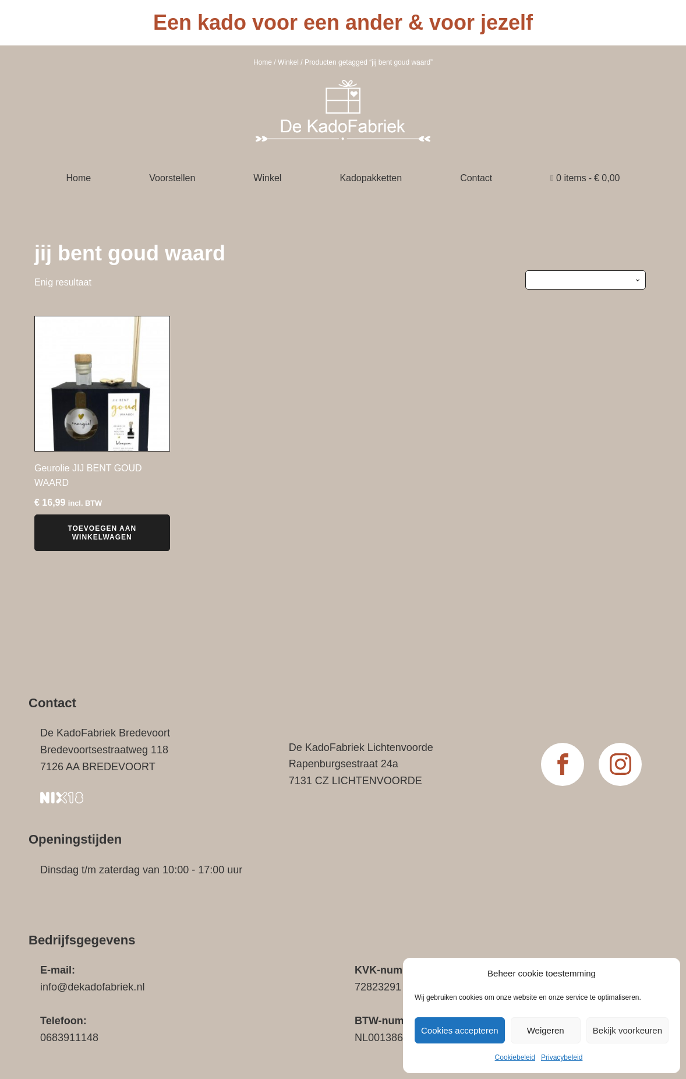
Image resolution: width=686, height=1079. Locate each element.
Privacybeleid (561, 1057)
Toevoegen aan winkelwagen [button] (102, 532)
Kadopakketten (371, 178)
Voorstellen (172, 178)
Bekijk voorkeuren (627, 1030)
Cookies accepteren (459, 1030)
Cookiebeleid (515, 1057)
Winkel (288, 62)
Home (262, 62)
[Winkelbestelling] (585, 279)
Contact (476, 178)
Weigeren (545, 1030)
